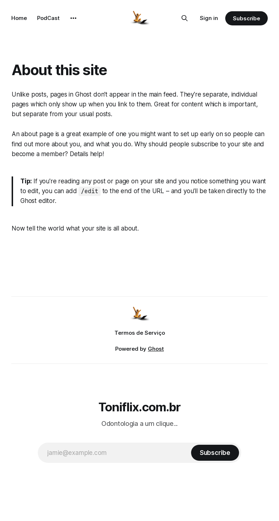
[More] (73, 18)
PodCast (48, 18)
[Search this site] (184, 18)
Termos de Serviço (139, 332)
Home (19, 18)
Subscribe (246, 18)
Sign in (209, 18)
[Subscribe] (215, 453)
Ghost (156, 348)
